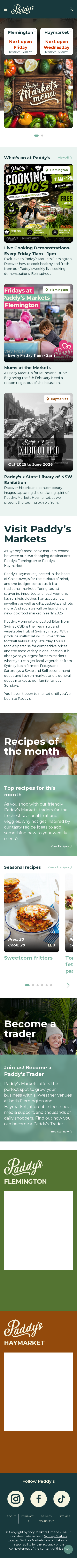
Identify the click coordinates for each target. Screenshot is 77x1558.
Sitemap (64, 1516)
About (11, 1516)
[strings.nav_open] (5, 9)
